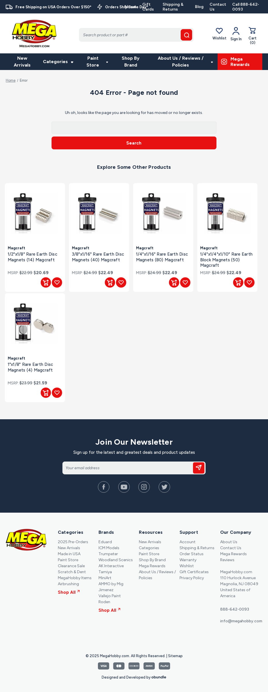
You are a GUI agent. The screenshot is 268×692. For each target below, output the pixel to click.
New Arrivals (22, 61)
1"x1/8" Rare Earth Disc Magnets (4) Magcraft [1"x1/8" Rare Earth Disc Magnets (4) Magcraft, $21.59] (30, 367)
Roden (104, 601)
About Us (228, 541)
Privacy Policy (192, 577)
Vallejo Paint (109, 595)
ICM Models (108, 547)
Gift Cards (148, 7)
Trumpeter (108, 553)
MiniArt (104, 577)
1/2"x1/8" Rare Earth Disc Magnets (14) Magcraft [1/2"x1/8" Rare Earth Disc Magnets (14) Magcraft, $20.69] (32, 257)
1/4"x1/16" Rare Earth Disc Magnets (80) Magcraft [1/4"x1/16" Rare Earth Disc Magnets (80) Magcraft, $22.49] (162, 257)
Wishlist (219, 34)
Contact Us (218, 7)
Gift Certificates (194, 571)
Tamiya (105, 571)
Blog (199, 6)
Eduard (105, 541)
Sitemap (175, 656)
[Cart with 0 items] (252, 36)
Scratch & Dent (72, 571)
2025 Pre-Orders (73, 541)
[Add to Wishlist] (57, 282)
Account (188, 541)
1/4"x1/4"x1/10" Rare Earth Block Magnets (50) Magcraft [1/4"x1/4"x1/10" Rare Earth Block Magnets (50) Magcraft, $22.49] (226, 260)
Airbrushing (68, 583)
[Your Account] (236, 34)
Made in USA (69, 553)
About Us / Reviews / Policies (185, 61)
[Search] (136, 35)
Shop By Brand (130, 61)
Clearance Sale (71, 565)
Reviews (227, 559)
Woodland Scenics (115, 559)
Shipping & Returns (173, 7)
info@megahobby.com (241, 621)
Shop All (69, 592)
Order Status (192, 553)
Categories (58, 61)
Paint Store (97, 61)
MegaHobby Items (75, 577)
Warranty (188, 559)
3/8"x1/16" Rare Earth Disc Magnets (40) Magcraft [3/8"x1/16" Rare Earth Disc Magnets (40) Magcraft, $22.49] (98, 257)
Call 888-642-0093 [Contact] (245, 7)
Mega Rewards (152, 565)
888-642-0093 (234, 609)
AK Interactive (111, 565)
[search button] (186, 35)
